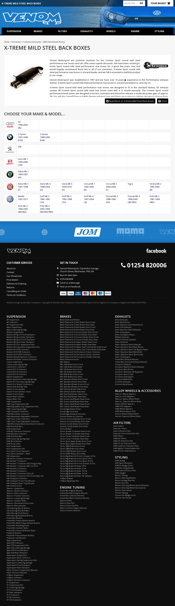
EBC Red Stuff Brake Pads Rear (73, 396)
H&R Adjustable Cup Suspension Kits (22, 406)
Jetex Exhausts (121, 319)
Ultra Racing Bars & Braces (18, 508)
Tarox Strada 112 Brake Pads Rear (74, 433)
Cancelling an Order (16, 291)
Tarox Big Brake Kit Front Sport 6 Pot (76, 458)
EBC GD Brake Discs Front (71, 369)
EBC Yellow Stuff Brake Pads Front (75, 404)
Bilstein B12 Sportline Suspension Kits (23, 347)
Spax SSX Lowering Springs (18, 548)
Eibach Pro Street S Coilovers (19, 384)
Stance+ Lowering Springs (18, 498)
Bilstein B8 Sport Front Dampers (21, 339)
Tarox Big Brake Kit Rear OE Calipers (76, 476)
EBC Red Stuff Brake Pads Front (73, 394)
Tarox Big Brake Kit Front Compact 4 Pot (77, 456)
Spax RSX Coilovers (15, 543)
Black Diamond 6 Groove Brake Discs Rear (78, 334)
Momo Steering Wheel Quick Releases (132, 485)
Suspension (14, 31)
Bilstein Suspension (15, 332)
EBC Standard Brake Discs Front (74, 379)
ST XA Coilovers (13, 597)
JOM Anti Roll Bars (14, 436)
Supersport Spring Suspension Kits (22, 560)
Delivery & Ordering (16, 283)
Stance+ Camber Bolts (16, 500)
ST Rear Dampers (14, 592)
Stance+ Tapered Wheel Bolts (128, 401)
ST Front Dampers (15, 590)
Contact (10, 272)
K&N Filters (118, 436)
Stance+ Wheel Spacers (125, 394)
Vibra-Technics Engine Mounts (73, 508)
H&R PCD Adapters (123, 406)
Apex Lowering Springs (17, 329)
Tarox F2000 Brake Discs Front (73, 451)
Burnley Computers (32, 302)
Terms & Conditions (16, 294)
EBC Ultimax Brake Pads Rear (72, 391)
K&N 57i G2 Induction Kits (124, 443)
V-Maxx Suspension (15, 575)
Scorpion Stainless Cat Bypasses (129, 372)
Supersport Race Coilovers (18, 557)
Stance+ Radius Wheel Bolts (127, 399)
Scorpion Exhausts (123, 364)
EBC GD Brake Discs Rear (71, 372)
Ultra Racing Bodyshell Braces (20, 515)
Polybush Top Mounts (16, 538)
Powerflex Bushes (14, 518)
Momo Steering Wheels (125, 478)
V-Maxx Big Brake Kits (69, 481)
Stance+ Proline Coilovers (18, 495)
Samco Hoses (66, 500)
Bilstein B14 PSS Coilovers (18, 349)
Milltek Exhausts (122, 337)
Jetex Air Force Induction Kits (126, 433)
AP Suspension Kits (15, 324)
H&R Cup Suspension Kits (18, 404)
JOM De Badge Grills (124, 465)
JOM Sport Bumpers (124, 463)
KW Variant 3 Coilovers (16, 471)
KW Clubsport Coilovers (17, 478)
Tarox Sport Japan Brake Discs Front (75, 441)
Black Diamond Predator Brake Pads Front (78, 342)
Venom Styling (121, 492)
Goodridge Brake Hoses (70, 409)
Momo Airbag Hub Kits (125, 480)
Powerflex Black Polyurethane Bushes (23, 523)
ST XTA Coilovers (14, 600)
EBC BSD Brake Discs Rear (71, 376)
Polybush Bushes (14, 533)
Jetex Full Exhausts (123, 327)
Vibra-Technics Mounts (17, 572)
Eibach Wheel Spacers (124, 404)
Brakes (38, 31)
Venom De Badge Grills (125, 495)
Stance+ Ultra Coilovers (17, 493)
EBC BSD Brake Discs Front (71, 374)
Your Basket (160, 3)
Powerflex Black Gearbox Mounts (74, 498)
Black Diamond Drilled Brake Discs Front (77, 327)
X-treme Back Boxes (124, 384)
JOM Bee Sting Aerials (124, 468)
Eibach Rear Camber (16, 396)
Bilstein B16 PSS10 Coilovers (19, 354)
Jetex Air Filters (120, 428)
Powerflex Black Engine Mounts (74, 493)
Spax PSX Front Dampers (17, 550)
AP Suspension (13, 319)
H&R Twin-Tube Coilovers (18, 419)
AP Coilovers (12, 322)
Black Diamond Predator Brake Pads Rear (78, 344)
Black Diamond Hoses (69, 359)
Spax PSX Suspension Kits (18, 545)
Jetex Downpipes (122, 332)
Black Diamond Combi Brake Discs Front (77, 322)
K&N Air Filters (119, 438)
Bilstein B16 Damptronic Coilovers (21, 357)
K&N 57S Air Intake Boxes (124, 451)
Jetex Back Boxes (122, 322)
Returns (11, 287)
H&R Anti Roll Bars (15, 426)
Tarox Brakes (65, 429)
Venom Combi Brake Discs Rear (74, 426)
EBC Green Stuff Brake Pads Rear (74, 401)
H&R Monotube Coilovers (18, 414)
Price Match (12, 279)
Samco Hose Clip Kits (69, 505)
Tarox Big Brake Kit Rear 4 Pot (73, 466)
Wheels (111, 31)
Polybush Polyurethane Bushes (20, 535)
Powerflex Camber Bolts (17, 528)
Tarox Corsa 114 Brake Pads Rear (74, 438)
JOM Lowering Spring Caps (18, 438)
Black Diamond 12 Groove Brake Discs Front (79, 337)
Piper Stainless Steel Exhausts (128, 344)
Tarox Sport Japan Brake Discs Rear (75, 443)
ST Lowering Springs (15, 587)
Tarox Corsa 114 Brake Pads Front (74, 436)
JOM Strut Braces (14, 441)
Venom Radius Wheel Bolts (127, 413)
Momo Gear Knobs (123, 490)
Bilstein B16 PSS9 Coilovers (18, 352)
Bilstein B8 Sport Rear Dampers (20, 342)
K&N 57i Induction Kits (123, 441)
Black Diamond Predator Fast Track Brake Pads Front (83, 347)
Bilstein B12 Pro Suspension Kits (21, 344)
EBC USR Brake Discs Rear (71, 367)
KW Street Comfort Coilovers (19, 458)
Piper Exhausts (121, 342)
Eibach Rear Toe (14, 399)
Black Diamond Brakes (70, 319)
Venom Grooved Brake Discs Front (75, 419)
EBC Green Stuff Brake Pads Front (74, 399)
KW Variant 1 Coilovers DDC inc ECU (22, 466)
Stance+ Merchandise (16, 505)
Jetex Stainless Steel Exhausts (128, 329)
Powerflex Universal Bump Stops (21, 530)
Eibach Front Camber (16, 389)
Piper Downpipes (122, 357)
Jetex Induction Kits (121, 431)
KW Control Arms (14, 486)
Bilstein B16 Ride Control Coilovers (22, 359)
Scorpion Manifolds (123, 379)
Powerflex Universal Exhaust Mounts (131, 362)
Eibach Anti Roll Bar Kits (17, 386)
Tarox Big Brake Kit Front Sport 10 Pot (76, 461)
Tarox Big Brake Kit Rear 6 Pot (73, 468)
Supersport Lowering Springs (19, 562)
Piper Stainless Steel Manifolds (128, 352)
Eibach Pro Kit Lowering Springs (21, 381)
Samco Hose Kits (67, 503)
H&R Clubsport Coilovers (17, 411)
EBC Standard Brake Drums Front (74, 384)
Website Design (13, 302)
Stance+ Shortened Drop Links (20, 503)
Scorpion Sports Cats (124, 374)
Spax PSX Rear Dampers (17, 552)
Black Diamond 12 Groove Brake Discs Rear (79, 339)
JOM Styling (120, 460)
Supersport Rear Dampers (18, 567)
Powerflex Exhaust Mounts (126, 359)
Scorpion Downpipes (124, 376)
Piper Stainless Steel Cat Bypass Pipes (131, 349)
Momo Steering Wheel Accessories (130, 488)
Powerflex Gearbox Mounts (72, 495)
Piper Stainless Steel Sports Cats (129, 354)
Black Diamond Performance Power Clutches (80, 352)
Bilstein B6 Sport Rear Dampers (20, 337)
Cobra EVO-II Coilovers (16, 369)
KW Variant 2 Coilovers (16, 468)
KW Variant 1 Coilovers (16, 461)
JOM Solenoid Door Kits (125, 470)
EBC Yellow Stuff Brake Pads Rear (74, 406)
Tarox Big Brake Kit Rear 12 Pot (73, 473)
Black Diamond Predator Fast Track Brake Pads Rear (83, 349)
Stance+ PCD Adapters (125, 396)
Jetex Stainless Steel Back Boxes (129, 324)
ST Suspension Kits (15, 585)
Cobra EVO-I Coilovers (16, 367)
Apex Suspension (14, 327)
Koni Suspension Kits (16, 448)
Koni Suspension (14, 446)
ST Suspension (13, 582)
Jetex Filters (118, 426)
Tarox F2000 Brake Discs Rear (73, 453)
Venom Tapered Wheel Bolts (127, 416)
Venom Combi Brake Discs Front (74, 424)
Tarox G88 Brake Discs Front (72, 446)
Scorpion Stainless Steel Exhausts (129, 367)
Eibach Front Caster (15, 394)
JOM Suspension (14, 429)
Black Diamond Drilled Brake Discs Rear (77, 329)
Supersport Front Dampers (18, 565)
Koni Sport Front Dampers (18, 451)
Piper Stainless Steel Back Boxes (129, 347)
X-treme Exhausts (122, 381)
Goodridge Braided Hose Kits (73, 414)
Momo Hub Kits (122, 483)
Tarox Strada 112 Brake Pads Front (75, 431)
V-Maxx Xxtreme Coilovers (18, 580)
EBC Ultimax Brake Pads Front (73, 389)
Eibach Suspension (15, 376)
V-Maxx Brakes (66, 478)
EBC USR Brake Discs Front (71, 364)
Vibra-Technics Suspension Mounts (22, 570)
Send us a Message (70, 282)
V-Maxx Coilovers (14, 577)
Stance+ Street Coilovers (17, 490)
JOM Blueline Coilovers (17, 433)
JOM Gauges (120, 473)
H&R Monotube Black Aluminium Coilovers (25, 424)
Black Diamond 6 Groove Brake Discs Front (79, 332)
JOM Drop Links (13, 443)
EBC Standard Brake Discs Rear (73, 381)
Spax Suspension (14, 540)
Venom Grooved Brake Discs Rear (75, 421)
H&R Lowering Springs (16, 409)
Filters (62, 31)
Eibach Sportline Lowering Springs (22, 379)
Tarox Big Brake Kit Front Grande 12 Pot (77, 463)
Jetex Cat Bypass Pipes (125, 334)
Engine (135, 31)
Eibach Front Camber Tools (19, 391)
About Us (11, 268)
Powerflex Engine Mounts (71, 490)
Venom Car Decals (123, 497)
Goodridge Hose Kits (69, 411)
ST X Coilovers (13, 595)
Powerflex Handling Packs (18, 525)
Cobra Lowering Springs (17, 364)
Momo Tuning (121, 475)
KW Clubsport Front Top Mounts (21, 481)
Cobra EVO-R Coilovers (17, 374)
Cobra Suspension (14, 362)
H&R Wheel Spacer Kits (125, 411)
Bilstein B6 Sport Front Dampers (21, 334)
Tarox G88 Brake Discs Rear (72, 448)
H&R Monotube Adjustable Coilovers (23, 416)
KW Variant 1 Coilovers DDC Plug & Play (24, 463)
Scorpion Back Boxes (124, 369)
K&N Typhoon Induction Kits (125, 446)
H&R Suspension (14, 401)
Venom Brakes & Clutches (71, 416)
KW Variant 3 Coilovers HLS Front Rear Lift (25, 476)
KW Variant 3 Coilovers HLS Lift (20, 473)
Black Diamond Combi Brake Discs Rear (77, 324)
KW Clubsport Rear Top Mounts (20, 483)
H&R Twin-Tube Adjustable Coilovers (23, 421)
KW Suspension (13, 456)
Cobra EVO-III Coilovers (17, 372)
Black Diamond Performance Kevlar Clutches (80, 354)
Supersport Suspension (17, 555)
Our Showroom (14, 275)
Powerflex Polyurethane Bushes (21, 520)
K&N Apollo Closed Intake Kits (126, 448)
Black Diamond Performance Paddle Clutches (80, 357)
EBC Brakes (65, 362)
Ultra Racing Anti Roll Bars (18, 510)
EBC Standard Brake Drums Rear (74, 386)
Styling (159, 31)
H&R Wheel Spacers (124, 409)
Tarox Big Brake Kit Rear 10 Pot (73, 471)
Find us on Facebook (70, 286)
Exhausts (87, 31)
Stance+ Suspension (15, 488)
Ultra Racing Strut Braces (17, 513)
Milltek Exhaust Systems (125, 339)
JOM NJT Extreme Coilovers (19, 431)
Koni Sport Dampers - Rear (18, 453)
